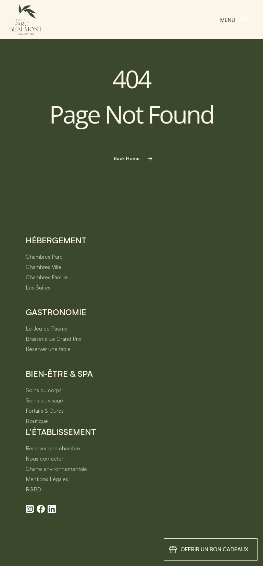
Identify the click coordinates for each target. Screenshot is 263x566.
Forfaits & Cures (45, 410)
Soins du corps (44, 390)
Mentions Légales (47, 479)
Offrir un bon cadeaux (214, 549)
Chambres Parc (44, 256)
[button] (234, 19)
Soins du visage (44, 400)
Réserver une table (48, 349)
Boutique (37, 420)
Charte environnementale (56, 468)
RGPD (33, 489)
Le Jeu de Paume (47, 328)
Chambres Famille (47, 277)
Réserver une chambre (53, 448)
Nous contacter (44, 458)
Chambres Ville (43, 266)
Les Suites (38, 287)
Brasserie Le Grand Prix (53, 338)
